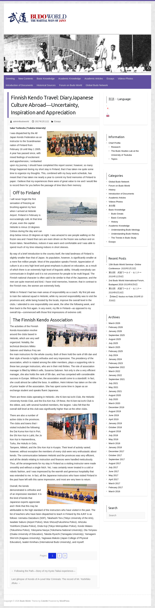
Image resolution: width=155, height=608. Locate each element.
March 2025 (114, 347)
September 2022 (117, 367)
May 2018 (113, 439)
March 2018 (114, 443)
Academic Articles (94, 78)
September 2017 (117, 459)
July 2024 (113, 355)
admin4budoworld (21, 121)
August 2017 (115, 463)
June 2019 (114, 415)
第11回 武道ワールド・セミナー (125, 288)
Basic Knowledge (46, 78)
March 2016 (114, 491)
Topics (114, 159)
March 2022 (114, 371)
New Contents (25, 78)
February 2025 (116, 351)
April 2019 (114, 419)
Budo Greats (117, 213)
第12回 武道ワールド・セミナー (125, 272)
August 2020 (115, 395)
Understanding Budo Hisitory (125, 233)
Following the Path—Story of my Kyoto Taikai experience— (43, 571)
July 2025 (113, 343)
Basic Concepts (118, 217)
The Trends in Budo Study (123, 237)
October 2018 (115, 427)
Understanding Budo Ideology (125, 229)
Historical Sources (46, 85)
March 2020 (114, 403)
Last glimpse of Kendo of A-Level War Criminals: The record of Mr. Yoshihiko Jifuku (50, 581)
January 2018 (115, 447)
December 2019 (116, 407)
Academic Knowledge (69, 78)
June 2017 (114, 471)
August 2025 (115, 339)
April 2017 (114, 479)
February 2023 (116, 363)
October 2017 (115, 455)
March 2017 (114, 483)
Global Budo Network (97, 85)
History (112, 189)
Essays (110, 78)
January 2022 (115, 375)
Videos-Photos (125, 78)
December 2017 (116, 451)
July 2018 (113, 435)
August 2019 (115, 411)
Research (116, 147)
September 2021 (117, 379)
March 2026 (114, 323)
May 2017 (113, 475)
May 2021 (113, 387)
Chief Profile (115, 143)
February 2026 (116, 327)
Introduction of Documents (19, 85)
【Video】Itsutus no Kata (121, 296)
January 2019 (115, 423)
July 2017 (113, 467)
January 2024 (115, 359)
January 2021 (115, 391)
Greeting (10, 78)
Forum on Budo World (70, 85)
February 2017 (116, 487)
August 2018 (115, 431)
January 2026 (115, 331)
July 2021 (113, 383)
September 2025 (117, 335)
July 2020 (113, 399)
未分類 (112, 205)
